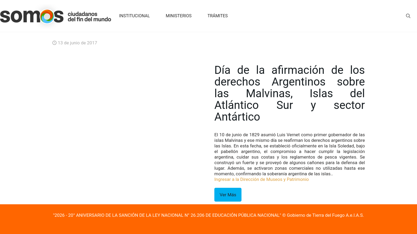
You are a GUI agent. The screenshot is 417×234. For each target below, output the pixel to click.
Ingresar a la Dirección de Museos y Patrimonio (261, 179)
